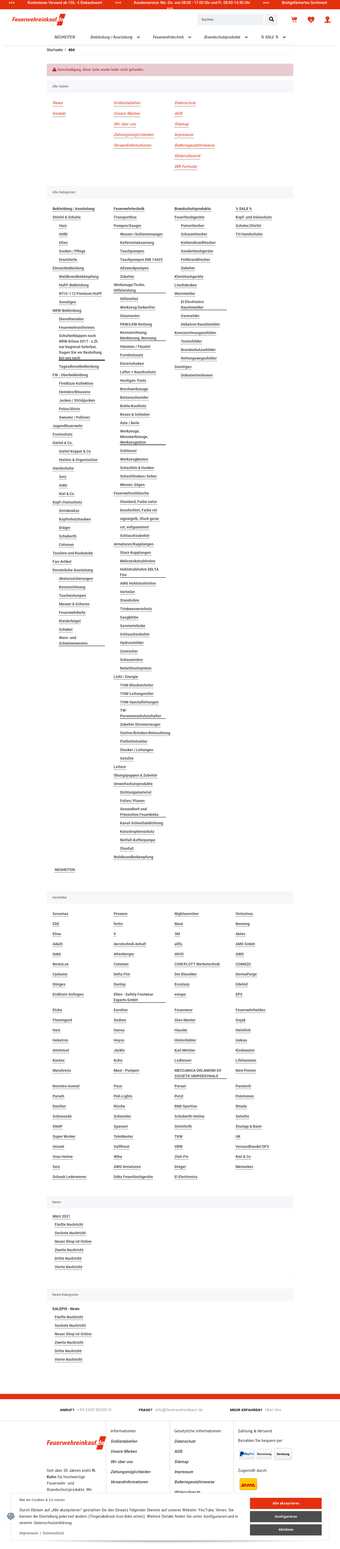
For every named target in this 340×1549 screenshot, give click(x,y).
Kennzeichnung (72, 587)
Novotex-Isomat (66, 1086)
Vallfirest (121, 1146)
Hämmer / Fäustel (135, 346)
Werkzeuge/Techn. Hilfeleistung (129, 287)
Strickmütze (69, 511)
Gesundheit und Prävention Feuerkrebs (139, 812)
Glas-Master (185, 1020)
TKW (178, 1136)
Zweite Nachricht (69, 1250)
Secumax (60, 914)
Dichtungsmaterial (135, 792)
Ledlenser (183, 1060)
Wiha (118, 1156)
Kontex (59, 1060)
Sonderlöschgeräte (197, 251)
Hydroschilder (132, 643)
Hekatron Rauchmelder (200, 324)
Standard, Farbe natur (138, 502)
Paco (118, 1086)
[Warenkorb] (294, 19)
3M (177, 934)
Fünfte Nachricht (69, 1224)
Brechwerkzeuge (134, 389)
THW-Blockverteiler (136, 685)
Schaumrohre (131, 660)
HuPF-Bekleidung (74, 285)
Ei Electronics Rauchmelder (192, 304)
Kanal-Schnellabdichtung (141, 823)
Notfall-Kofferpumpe (137, 840)
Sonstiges (67, 302)
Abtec (240, 934)
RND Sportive (186, 1106)
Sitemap (182, 124)
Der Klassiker (186, 974)
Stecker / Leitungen (136, 750)
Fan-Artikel (62, 561)
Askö (63, 485)
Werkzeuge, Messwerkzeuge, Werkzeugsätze (134, 436)
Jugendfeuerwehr (68, 426)
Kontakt (59, 114)
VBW (178, 1146)
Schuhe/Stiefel (248, 226)
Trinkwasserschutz (136, 609)
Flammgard (62, 1020)
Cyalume (60, 974)
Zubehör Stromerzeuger (140, 724)
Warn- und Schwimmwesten (73, 640)
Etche (57, 1010)
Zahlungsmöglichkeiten (134, 135)
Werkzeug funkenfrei (137, 307)
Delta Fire (122, 974)
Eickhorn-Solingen (68, 994)
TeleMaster (123, 1136)
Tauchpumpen (132, 251)
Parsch (58, 1096)
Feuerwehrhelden (250, 1010)
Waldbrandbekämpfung (79, 276)
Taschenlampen (72, 595)
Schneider (122, 1116)
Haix (63, 226)
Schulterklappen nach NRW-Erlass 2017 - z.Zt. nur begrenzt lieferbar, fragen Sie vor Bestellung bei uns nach (80, 347)
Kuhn (118, 1060)
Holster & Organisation (78, 460)
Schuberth (67, 536)
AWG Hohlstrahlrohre (138, 583)
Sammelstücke (132, 626)
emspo (180, 994)
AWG (240, 954)
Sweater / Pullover (74, 417)
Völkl (63, 234)
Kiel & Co (66, 494)
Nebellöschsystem (135, 668)
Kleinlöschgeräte (189, 276)
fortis (118, 924)
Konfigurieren (286, 1516)
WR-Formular (186, 167)
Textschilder (191, 341)
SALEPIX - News (65, 1309)
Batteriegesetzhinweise (195, 145)
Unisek (58, 1146)
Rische (119, 1106)
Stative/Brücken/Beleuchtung (145, 733)
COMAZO (243, 964)
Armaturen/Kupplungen (134, 544)
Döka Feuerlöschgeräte (133, 1177)
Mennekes (244, 1167)
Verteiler (127, 592)
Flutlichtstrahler (133, 741)
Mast (179, 924)
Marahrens (62, 1070)
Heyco (119, 1040)
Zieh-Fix (181, 1156)
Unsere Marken (127, 114)
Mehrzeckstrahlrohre (137, 561)
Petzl (179, 1096)
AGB (178, 114)
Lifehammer (246, 1060)
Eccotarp (182, 984)
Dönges (59, 984)
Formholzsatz (131, 355)
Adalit (58, 944)
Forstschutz (63, 434)
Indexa (241, 1040)
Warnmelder (185, 293)
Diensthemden (71, 319)
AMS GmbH (245, 944)
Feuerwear (184, 1010)
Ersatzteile (68, 259)
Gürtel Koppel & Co (75, 451)
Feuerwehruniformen (77, 327)
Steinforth (183, 1126)
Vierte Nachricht (68, 1267)
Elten (63, 242)
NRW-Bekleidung (67, 310)
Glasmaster (130, 316)
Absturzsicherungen (76, 578)
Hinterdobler (185, 1040)
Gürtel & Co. (63, 443)
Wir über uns (125, 124)
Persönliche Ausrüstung (73, 570)
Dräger (64, 528)
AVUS (179, 954)
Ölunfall (127, 848)
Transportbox (125, 217)
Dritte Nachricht (68, 1258)
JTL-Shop (310, 1542)
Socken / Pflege (72, 251)
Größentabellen (127, 103)
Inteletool (61, 1050)
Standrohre (129, 600)
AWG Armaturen (127, 1167)
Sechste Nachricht (70, 1233)
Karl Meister (185, 1050)
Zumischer (129, 651)
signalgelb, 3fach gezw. (139, 519)
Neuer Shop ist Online (73, 1241)
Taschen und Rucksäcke (73, 553)
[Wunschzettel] (311, 19)
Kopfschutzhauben (75, 519)
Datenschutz (185, 103)
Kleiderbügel (70, 621)
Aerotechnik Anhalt (130, 944)
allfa (178, 944)
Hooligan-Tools (133, 380)
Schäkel (66, 629)
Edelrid (242, 984)
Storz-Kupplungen (135, 552)
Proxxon (121, 914)
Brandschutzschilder (198, 350)
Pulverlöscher (192, 226)
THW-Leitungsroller (137, 694)
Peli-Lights (123, 1096)
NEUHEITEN (65, 870)
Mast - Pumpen (126, 1070)
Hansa (119, 1030)
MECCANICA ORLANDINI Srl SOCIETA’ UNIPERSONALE (198, 1073)
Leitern (120, 767)
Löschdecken (186, 285)
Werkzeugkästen (134, 459)
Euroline (121, 1010)
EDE (56, 924)
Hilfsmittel (129, 299)
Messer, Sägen (132, 485)
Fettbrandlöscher (195, 259)
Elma (57, 934)
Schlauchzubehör (135, 535)
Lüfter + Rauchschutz (138, 372)
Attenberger (124, 954)
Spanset (121, 1126)
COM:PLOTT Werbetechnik (197, 964)
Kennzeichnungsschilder (195, 333)
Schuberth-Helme (190, 1116)
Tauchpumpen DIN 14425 (141, 259)
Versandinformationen (132, 145)
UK (238, 1136)
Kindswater (245, 1050)
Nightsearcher (187, 914)
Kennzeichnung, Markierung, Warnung (138, 335)
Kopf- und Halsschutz (254, 217)
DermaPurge (246, 974)
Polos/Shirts (69, 409)
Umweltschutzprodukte (133, 784)
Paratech (243, 1086)
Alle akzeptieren (286, 1503)
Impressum (184, 135)
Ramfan (59, 1106)
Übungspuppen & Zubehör (135, 775)
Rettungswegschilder (199, 358)
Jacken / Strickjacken (77, 400)
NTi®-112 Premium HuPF (80, 293)
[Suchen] (231, 19)
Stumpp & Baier (249, 1126)
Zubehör (127, 276)
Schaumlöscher (194, 234)
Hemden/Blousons (74, 392)
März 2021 (61, 1216)
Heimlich (243, 1030)
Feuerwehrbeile (72, 612)
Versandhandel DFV (252, 1146)
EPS (239, 994)
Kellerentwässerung (137, 242)
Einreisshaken (132, 363)
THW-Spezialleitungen (139, 702)
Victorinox (244, 914)
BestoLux (61, 964)
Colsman (66, 544)
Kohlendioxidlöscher (198, 242)
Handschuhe (63, 468)
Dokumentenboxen (197, 375)
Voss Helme (63, 1156)
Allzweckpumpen (134, 268)
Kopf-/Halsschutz (67, 502)
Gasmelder (190, 316)
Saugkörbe (129, 617)
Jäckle (119, 1050)
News (58, 103)
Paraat (180, 1086)
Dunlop (120, 984)
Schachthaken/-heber (138, 476)
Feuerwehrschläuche (131, 493)
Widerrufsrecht (187, 156)
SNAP (57, 1126)
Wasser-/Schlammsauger (141, 234)
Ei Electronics (186, 1177)
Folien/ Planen (132, 801)
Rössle (241, 1106)
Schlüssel (128, 451)
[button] (327, 19)
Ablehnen (286, 1529)
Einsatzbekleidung (68, 268)
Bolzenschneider (134, 397)
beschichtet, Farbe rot (138, 510)
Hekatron (60, 1040)
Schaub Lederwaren (69, 1177)
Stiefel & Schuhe (67, 217)
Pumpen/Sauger (127, 226)
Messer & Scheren (74, 604)
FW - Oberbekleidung (70, 375)
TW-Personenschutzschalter (140, 713)
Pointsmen (245, 1096)
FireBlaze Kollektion (76, 383)
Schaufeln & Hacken (137, 468)
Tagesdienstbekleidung (79, 366)
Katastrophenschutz (137, 831)
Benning (243, 924)
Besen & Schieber (135, 414)
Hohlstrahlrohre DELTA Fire (139, 572)
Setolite (127, 758)
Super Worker (64, 1136)
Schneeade (62, 1116)
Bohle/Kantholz (133, 406)
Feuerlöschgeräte (190, 217)
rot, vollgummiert (134, 527)
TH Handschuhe (249, 234)
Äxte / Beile (129, 423)
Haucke (181, 1030)
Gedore (120, 1020)
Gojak (240, 1020)
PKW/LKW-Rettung (136, 324)
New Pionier (246, 1070)
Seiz (62, 477)
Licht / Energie (126, 677)
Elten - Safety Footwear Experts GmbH (133, 997)
